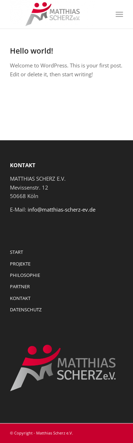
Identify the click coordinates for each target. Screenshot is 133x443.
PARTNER (20, 286)
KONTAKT (20, 298)
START (16, 252)
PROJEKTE (20, 264)
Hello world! (31, 51)
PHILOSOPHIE (25, 275)
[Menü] (119, 14)
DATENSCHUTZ (25, 309)
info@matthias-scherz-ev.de (61, 209)
